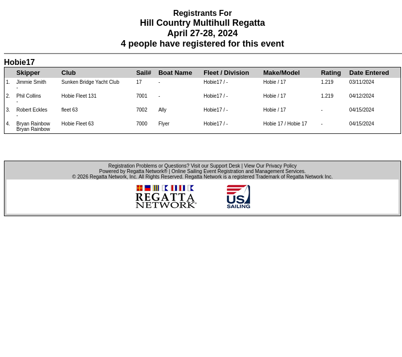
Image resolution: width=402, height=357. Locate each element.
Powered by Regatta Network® (133, 171)
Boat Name (175, 72)
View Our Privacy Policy (270, 166)
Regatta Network (108, 176)
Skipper (28, 72)
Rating (331, 72)
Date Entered (369, 72)
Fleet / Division (226, 72)
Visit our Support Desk (215, 166)
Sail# (143, 72)
